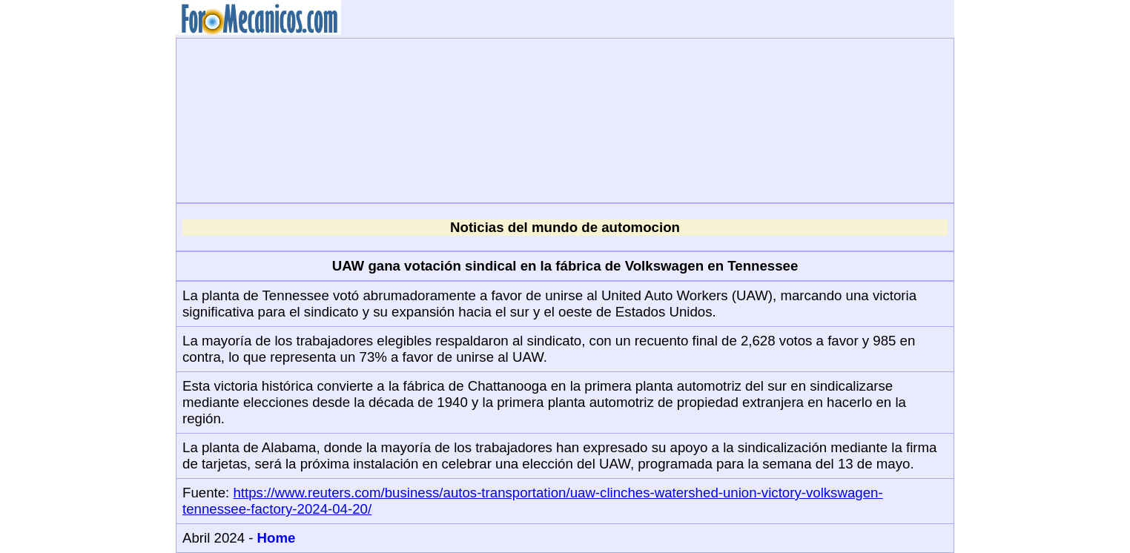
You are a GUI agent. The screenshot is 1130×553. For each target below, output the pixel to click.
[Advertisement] (565, 118)
